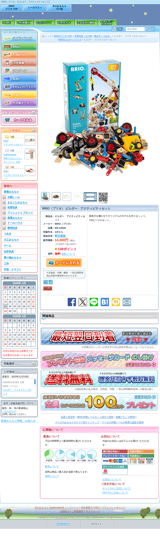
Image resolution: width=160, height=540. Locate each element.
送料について (52, 476)
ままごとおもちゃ (17, 202)
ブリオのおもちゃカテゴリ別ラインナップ (77, 422)
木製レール (13, 197)
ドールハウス (14, 222)
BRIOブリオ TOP (11, 7)
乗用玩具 (12, 227)
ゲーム (7, 245)
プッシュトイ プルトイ (20, 212)
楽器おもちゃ (14, 217)
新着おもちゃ (11, 191)
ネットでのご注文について (116, 488)
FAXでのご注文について (115, 492)
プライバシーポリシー (113, 507)
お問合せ (65, 511)
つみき (7, 233)
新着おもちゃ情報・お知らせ (18, 420)
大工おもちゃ (11, 239)
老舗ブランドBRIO (126, 417)
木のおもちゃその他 (59, 7)
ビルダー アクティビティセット (130, 36)
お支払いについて (111, 479)
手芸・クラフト (12, 269)
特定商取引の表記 (90, 507)
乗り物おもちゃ (12, 257)
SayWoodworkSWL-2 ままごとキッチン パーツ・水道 (13, 158)
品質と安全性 (68, 417)
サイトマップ (93, 511)
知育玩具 (12, 207)
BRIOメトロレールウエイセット (14, 175)
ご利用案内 (78, 511)
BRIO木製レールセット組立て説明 (95, 417)
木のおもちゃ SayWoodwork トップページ (57, 507)
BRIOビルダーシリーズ (70, 39)
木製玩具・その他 (83, 36)
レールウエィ (35, 7)
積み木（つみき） (103, 36)
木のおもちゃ (61, 517)
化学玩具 (9, 251)
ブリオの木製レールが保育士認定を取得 (123, 422)
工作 (6, 263)
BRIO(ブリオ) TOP (63, 36)
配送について (52, 466)
